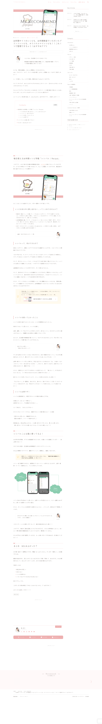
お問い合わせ (82, 2)
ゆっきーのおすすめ (32, 37)
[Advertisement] (38, 141)
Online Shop (74, 2)
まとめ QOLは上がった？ (27, 123)
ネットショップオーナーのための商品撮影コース (77, 100)
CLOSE (55, 104)
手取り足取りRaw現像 (73, 102)
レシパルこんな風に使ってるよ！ (28, 120)
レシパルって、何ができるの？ (29, 113)
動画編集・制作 (72, 93)
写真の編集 (71, 69)
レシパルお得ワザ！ (26, 117)
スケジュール (65, 2)
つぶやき (71, 81)
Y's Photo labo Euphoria (19, 2)
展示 (70, 91)
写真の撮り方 (72, 67)
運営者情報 (15, 708)
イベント (71, 104)
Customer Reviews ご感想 (74, 107)
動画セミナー (72, 112)
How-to (69, 54)
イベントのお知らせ (73, 47)
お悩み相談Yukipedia (73, 110)
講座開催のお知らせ (73, 49)
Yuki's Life (70, 72)
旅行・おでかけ (72, 77)
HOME (15, 702)
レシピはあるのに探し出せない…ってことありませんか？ (35, 111)
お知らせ (71, 51)
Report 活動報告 (71, 84)
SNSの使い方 (72, 59)
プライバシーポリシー (24, 708)
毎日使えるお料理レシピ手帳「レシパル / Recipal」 (33, 109)
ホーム (49, 2)
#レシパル (16, 597)
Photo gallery (56, 2)
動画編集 (71, 63)
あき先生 (43, 165)
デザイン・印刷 (72, 57)
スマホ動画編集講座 (73, 89)
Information (70, 42)
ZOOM (70, 65)
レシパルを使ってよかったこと (29, 115)
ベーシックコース (73, 97)
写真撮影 (71, 87)
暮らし (70, 79)
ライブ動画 (71, 61)
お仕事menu (71, 45)
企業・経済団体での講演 (74, 95)
